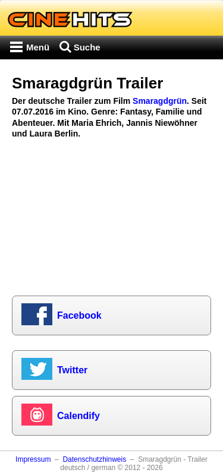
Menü (37, 47)
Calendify (78, 416)
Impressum (33, 459)
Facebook (79, 315)
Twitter (72, 370)
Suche (87, 47)
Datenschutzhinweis (94, 459)
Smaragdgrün (160, 101)
